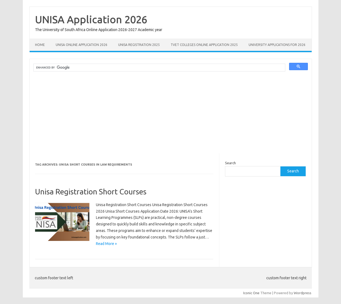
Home (40, 44)
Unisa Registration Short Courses (90, 191)
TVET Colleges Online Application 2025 (204, 44)
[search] (158, 67)
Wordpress (302, 293)
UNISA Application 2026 (91, 19)
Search (230, 163)
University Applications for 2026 (277, 44)
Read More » (106, 243)
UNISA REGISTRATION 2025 (139, 44)
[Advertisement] (171, 115)
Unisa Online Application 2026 (81, 44)
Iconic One (251, 293)
